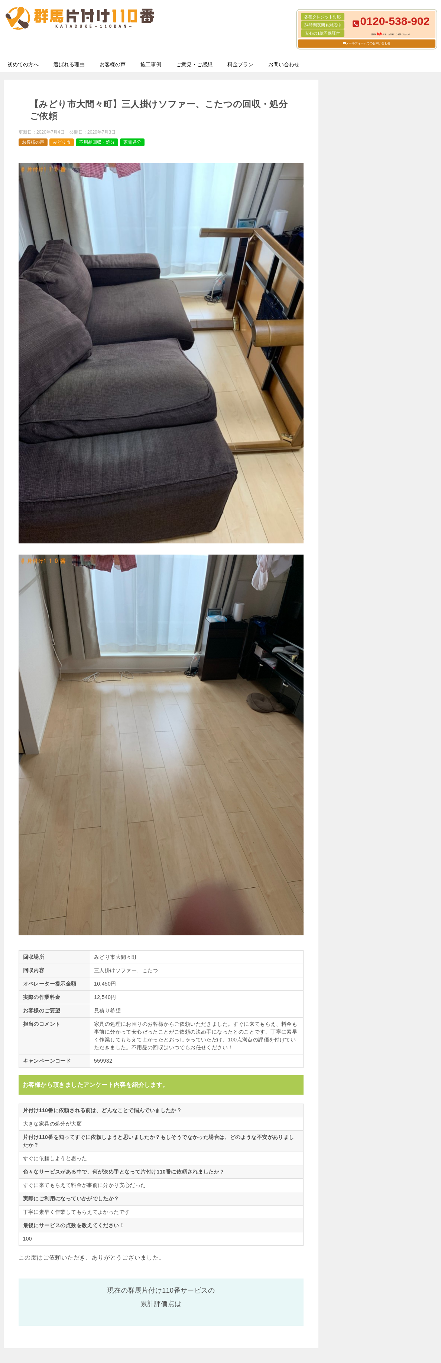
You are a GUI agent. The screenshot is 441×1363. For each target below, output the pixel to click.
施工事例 (150, 64)
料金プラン (240, 64)
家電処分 (132, 142)
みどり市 (62, 142)
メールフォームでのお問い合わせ (368, 43)
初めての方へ (23, 64)
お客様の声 (113, 64)
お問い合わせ (283, 64)
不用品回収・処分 (97, 142)
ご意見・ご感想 (194, 64)
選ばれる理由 (69, 64)
